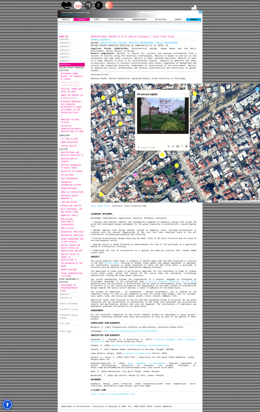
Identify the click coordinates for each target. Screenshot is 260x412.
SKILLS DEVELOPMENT (166, 43)
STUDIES (81, 20)
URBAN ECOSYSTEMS (69, 142)
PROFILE (65, 20)
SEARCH (193, 20)
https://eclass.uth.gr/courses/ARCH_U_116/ (113, 394)
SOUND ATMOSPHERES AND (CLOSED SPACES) (72, 240)
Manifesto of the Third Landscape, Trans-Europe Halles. (140, 346)
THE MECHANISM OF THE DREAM (71, 264)
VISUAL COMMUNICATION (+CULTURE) (71, 274)
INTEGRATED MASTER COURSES (68, 316)
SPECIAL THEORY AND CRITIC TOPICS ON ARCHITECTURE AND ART (71, 248)
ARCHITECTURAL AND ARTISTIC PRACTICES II (72, 154)
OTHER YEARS (65, 331)
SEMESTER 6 (64, 57)
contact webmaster (163, 406)
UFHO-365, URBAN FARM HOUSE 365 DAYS (71, 90)
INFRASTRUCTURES (116, 20)
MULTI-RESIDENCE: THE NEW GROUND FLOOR (71, 210)
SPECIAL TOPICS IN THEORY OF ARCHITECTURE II (70, 257)
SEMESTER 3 (64, 47)
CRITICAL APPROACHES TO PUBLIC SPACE (71, 166)
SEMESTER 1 (64, 39)
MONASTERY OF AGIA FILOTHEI (70, 121)
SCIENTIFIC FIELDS (68, 310)
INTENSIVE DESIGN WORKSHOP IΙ (69, 197)
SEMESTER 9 (64, 295)
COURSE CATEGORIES (68, 304)
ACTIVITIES (160, 20)
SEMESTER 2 (64, 43)
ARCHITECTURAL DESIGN (113, 43)
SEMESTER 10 (65, 298)
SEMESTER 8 (64, 65)
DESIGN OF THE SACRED (71, 171)
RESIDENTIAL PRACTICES (72, 232)
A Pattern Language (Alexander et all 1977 (170, 282)
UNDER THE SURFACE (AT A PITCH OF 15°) (72, 96)
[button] (7, 404)
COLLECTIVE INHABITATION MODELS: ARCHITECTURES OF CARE (72, 129)
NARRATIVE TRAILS (69, 216)
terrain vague (111, 263)
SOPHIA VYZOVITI (100, 40)
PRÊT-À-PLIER (67, 228)
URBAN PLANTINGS (69, 270)
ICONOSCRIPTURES (69, 189)
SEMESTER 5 (64, 54)
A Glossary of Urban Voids (137, 353)
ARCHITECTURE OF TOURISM (69, 160)
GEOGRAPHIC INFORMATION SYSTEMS (71, 183)
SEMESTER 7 (64, 61)
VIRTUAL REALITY (69, 146)
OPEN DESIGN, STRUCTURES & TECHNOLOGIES (67, 222)
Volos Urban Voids (100, 206)
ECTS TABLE (64, 324)
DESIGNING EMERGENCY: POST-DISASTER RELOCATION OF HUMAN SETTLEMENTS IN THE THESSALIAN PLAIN (71, 107)
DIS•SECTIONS (67, 175)
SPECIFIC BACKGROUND (141, 43)
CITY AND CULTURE (69, 139)
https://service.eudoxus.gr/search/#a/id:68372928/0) (130, 331)
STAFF (96, 20)
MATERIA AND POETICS (71, 206)
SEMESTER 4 (64, 50)
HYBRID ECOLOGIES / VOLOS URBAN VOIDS (70, 84)
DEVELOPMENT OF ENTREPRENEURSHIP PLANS (69, 288)
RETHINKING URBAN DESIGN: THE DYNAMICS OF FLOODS (71, 76)
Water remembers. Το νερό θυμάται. (148, 363)
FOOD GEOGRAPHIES (69, 179)
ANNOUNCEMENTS (140, 20)
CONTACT (178, 20)
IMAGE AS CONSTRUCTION (72, 192)
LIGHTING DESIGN (69, 202)
